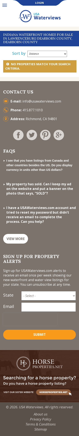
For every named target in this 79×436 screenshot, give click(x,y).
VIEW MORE (16, 239)
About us (40, 414)
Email (8, 306)
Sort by (18, 53)
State (8, 295)
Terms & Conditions (40, 424)
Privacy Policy (40, 419)
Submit (39, 334)
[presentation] (30, 319)
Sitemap (40, 429)
